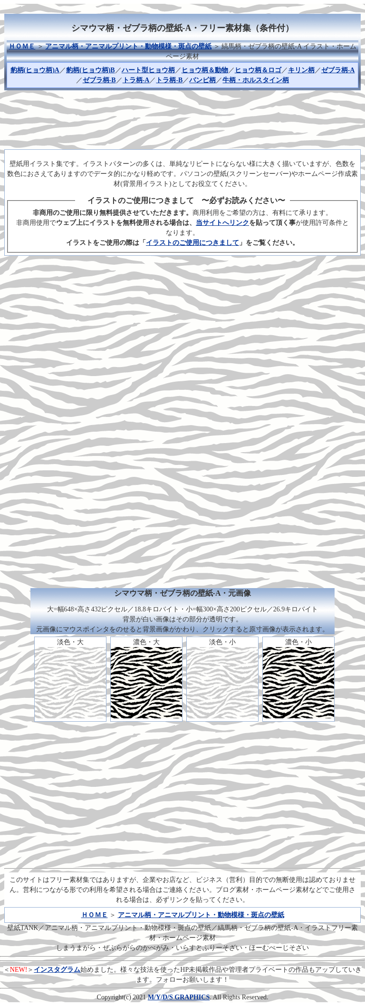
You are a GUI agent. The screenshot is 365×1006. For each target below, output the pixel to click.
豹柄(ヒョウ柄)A (34, 70)
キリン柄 (301, 70)
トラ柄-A (136, 80)
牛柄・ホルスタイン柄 (255, 80)
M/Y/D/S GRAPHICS (179, 997)
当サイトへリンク (222, 222)
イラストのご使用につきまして (192, 242)
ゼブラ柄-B (99, 80)
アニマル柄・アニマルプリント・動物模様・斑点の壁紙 (128, 46)
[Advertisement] (182, 118)
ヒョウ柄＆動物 (205, 70)
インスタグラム (57, 969)
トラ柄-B (169, 80)
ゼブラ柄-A (338, 70)
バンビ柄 (202, 80)
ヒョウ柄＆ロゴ (258, 70)
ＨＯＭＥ (22, 46)
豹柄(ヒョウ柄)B (90, 70)
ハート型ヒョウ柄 (148, 70)
